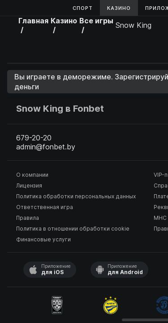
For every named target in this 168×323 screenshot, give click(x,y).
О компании (32, 174)
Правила (27, 217)
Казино (119, 8)
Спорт (83, 8)
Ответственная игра (44, 207)
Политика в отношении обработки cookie (72, 228)
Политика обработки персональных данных (76, 196)
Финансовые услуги (43, 239)
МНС (160, 217)
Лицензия (29, 185)
